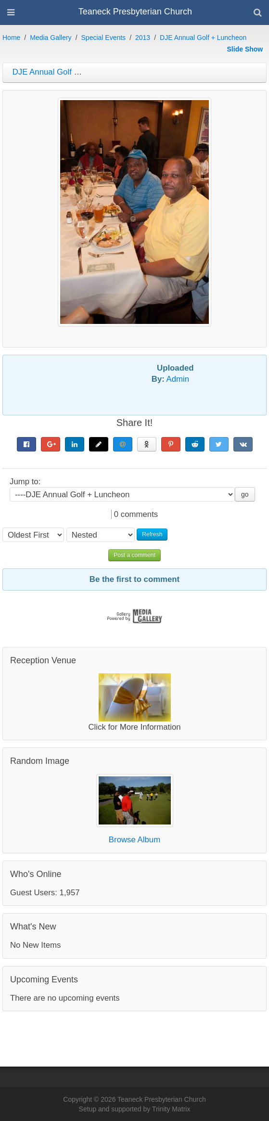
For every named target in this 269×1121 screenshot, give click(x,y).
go (245, 494)
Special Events (103, 37)
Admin (178, 379)
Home (11, 37)
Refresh (152, 534)
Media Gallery (50, 37)
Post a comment (134, 555)
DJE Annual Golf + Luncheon (203, 37)
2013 (142, 37)
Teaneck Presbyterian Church (135, 11)
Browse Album (134, 839)
